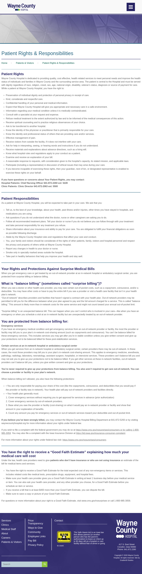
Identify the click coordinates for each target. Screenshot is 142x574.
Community (34, 532)
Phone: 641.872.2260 (126, 549)
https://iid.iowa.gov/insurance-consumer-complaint (100, 433)
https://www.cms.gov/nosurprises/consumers (84, 440)
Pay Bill (32, 540)
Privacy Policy (35, 545)
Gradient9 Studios (126, 560)
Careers (5, 537)
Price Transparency (35, 522)
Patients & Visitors (11, 542)
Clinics (5, 524)
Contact (58, 520)
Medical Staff (8, 529)
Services (6, 520)
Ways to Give (35, 527)
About (4, 533)
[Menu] (131, 7)
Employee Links (36, 536)
